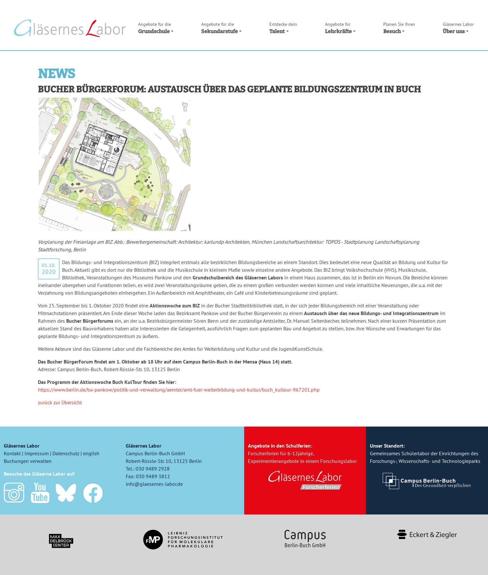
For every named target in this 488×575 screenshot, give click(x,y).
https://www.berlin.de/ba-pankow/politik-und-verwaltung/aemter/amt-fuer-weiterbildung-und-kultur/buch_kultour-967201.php (179, 389)
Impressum (37, 453)
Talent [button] (283, 27)
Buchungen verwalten (28, 461)
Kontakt (12, 453)
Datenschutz (66, 453)
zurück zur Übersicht (60, 402)
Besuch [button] (399, 27)
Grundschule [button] (155, 27)
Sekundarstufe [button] (221, 27)
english (91, 453)
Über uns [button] (458, 27)
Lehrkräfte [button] (340, 27)
